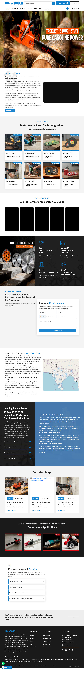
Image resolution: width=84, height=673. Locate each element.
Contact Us (48, 8)
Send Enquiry (6, 667)
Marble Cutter (47, 638)
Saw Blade (76, 659)
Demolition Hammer (10, 661)
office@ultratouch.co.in (69, 645)
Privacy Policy (76, 666)
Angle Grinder (47, 635)
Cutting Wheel (47, 644)
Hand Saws (19, 661)
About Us (15, 8)
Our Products (26, 9)
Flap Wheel (60, 659)
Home (8, 8)
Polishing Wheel (69, 659)
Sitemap (69, 666)
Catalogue (74, 3)
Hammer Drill (46, 647)
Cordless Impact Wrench (29, 661)
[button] (55, 374)
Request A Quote (63, 3)
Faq (40, 8)
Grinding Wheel (47, 641)
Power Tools (39, 661)
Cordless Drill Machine (51, 659)
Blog (35, 8)
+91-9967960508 (74, 8)
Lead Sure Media (21, 666)
